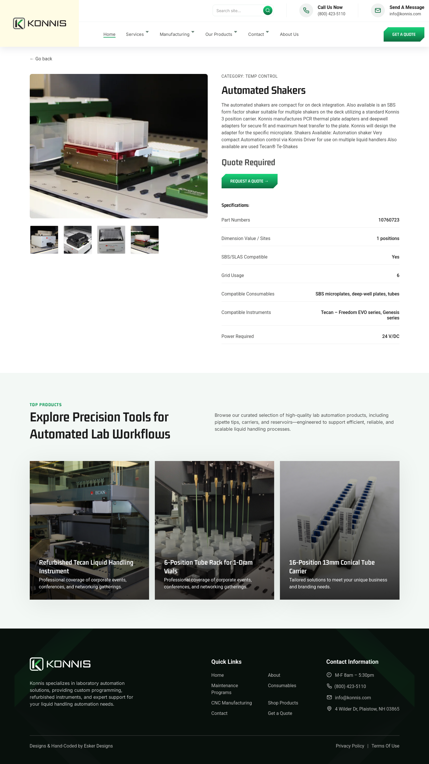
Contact (219, 713)
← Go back (41, 59)
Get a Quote (404, 35)
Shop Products (283, 703)
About (274, 675)
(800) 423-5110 (332, 15)
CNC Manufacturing (231, 703)
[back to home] (39, 24)
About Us (289, 35)
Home (109, 35)
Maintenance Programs (224, 689)
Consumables (282, 685)
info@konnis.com (405, 15)
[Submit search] (267, 11)
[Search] (243, 11)
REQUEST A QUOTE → (249, 181)
